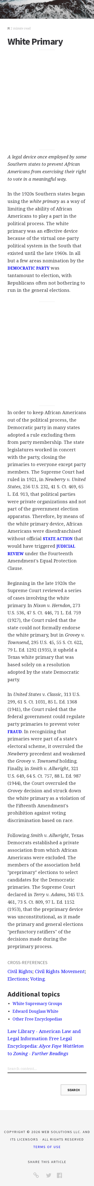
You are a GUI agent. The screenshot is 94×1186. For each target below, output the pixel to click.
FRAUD (15, 732)
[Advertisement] (47, 100)
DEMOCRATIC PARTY (28, 268)
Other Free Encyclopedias (37, 1019)
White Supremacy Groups (37, 1003)
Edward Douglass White (35, 1011)
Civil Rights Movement (60, 971)
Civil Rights (20, 971)
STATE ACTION (58, 539)
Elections (18, 979)
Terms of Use (47, 1147)
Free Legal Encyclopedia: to (46, 1046)
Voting (37, 979)
